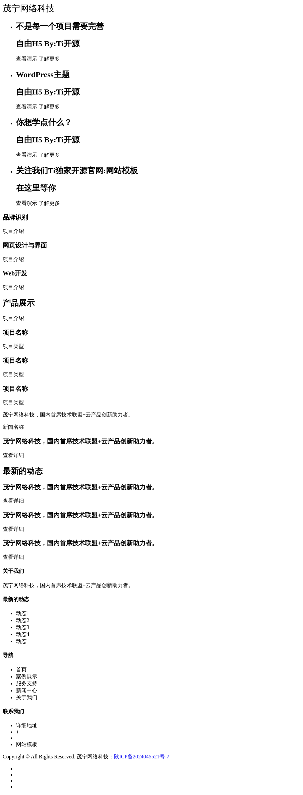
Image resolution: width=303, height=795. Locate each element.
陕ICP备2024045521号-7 (141, 756)
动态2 (22, 620)
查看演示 (26, 59)
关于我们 (26, 697)
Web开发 (15, 273)
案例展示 (26, 676)
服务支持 (26, 683)
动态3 (22, 627)
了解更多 (49, 59)
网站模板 (26, 744)
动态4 (22, 634)
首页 (21, 669)
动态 (21, 641)
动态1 (22, 613)
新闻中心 (26, 690)
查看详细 (13, 455)
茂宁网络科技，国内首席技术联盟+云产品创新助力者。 (80, 441)
